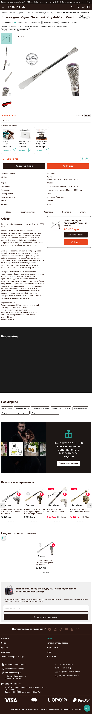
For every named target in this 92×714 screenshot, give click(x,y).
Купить (68, 166)
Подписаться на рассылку (46, 617)
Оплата (83, 212)
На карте (17, 672)
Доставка (66, 212)
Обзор (8, 212)
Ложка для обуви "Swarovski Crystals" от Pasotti (45, 562)
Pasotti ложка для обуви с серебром (55, 510)
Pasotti (29, 13)
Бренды (4, 647)
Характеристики (27, 212)
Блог (49, 652)
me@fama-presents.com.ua (67, 675)
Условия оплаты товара (57, 643)
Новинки (5, 638)
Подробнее (7, 150)
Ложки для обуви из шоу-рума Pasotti (62, 179)
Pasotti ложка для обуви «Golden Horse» (80, 510)
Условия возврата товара (12, 656)
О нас (3, 643)
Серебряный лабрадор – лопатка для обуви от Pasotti (11, 511)
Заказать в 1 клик (24, 166)
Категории (48, 212)
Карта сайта (52, 647)
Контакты (51, 656)
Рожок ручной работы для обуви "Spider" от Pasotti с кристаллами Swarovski (34, 511)
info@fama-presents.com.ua (67, 671)
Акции (49, 638)
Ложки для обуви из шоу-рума (44, 13)
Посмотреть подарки (68, 463)
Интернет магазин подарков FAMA (13, 13)
